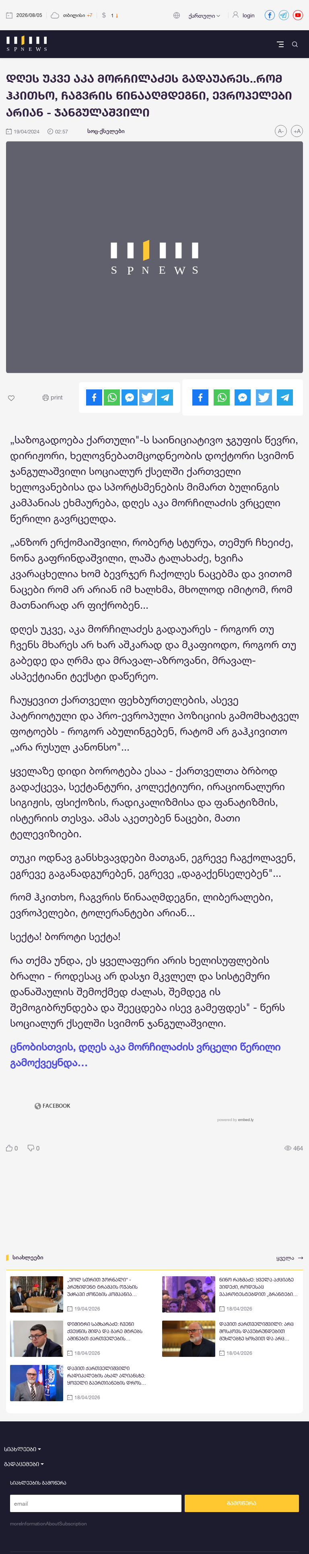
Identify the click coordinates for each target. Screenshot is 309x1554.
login (249, 15)
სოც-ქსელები (106, 131)
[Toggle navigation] (281, 44)
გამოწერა (241, 1503)
